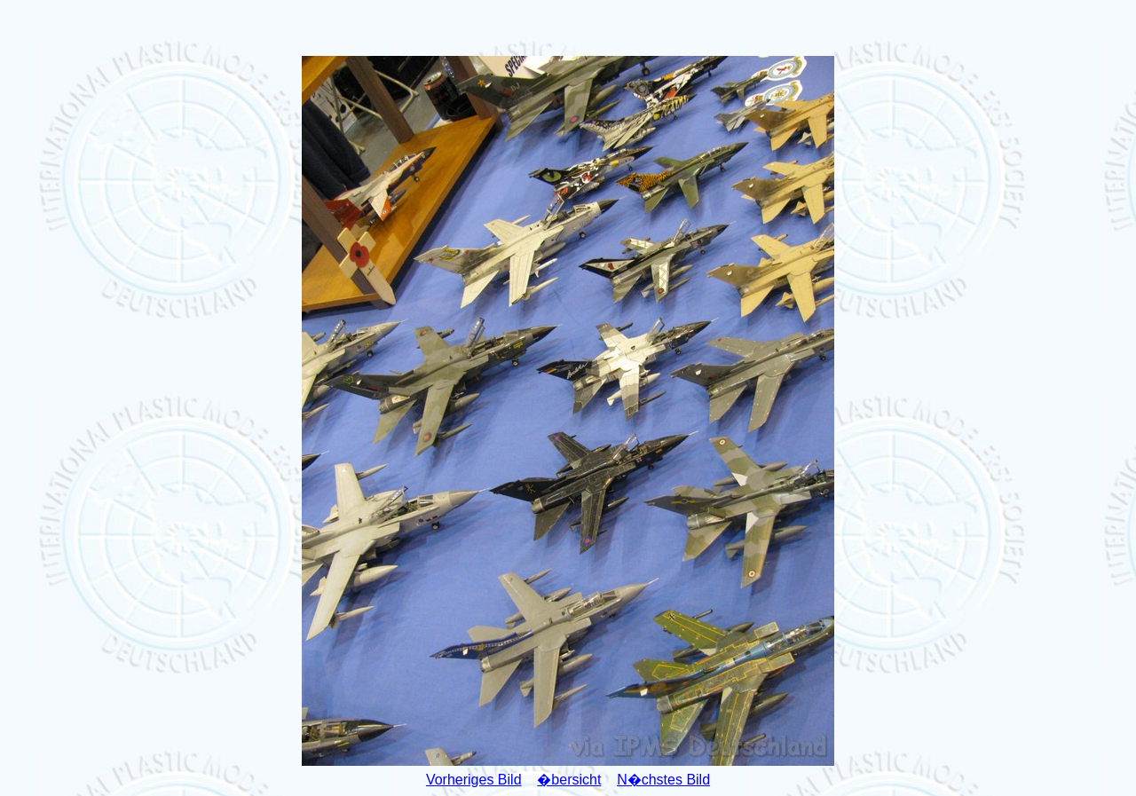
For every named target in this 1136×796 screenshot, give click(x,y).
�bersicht (569, 779)
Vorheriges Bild (474, 779)
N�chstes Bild (663, 779)
